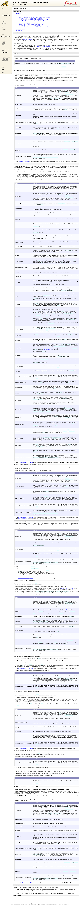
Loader (3, 44)
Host (3, 33)
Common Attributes (23, 16)
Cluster (3, 34)
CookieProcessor (5, 37)
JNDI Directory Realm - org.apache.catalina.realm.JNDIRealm (31, 18)
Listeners (3, 43)
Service (3, 17)
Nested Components (20, 29)
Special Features (19, 30)
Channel (3, 56)
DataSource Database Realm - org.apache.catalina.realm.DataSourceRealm (34, 17)
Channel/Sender (5, 58)
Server (3, 16)
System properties (5, 71)
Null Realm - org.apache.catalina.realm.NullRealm (29, 25)
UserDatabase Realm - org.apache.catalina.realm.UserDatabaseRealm (33, 19)
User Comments (5, 13)
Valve (3, 50)
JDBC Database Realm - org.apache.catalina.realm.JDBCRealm (31, 28)
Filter (3, 67)
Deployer (3, 62)
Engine (3, 31)
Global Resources (5, 40)
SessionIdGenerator (5, 49)
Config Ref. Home (5, 10)
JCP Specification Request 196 (67, 588)
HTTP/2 (3, 26)
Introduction (18, 13)
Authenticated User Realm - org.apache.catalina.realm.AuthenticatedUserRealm (35, 26)
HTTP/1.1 (3, 25)
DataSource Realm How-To (23, 161)
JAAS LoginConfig (67, 609)
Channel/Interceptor (5, 60)
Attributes (18, 14)
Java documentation (48, 349)
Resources (4, 48)
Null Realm (63, 42)
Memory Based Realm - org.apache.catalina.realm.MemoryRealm (32, 20)
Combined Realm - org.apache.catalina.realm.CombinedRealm (32, 23)
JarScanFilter (4, 42)
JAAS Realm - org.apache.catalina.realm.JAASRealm (29, 22)
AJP (2, 27)
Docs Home (4, 9)
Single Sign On (18, 898)
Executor (3, 21)
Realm (3, 46)
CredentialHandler (5, 38)
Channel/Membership (6, 57)
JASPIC (3, 72)
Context (3, 30)
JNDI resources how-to (22, 518)
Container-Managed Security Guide (42, 46)
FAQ (2, 12)
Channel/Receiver (5, 59)
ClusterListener (4, 64)
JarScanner (4, 41)
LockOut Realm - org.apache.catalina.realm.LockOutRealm (31, 24)
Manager (3, 45)
